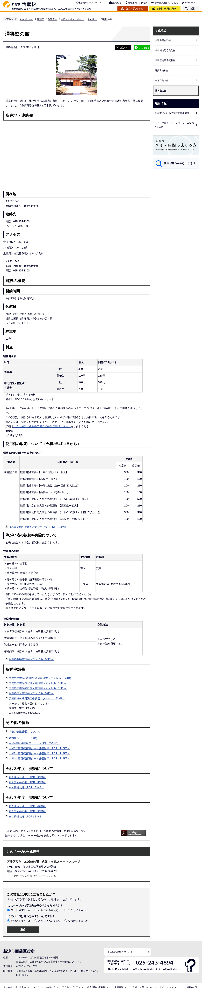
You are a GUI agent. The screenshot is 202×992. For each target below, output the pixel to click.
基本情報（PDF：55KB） (24, 738)
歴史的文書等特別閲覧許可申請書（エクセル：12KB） (40, 678)
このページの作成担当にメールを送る (34, 875)
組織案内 (116, 2)
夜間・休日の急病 (166, 8)
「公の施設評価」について (24, 731)
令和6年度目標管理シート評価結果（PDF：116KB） (39, 748)
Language (190, 2)
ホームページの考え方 (14, 987)
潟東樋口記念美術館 (165, 50)
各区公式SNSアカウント (120, 951)
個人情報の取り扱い (97, 987)
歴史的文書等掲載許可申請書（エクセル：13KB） (38, 688)
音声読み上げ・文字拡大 (166, 2)
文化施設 (92, 19)
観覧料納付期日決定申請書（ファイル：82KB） (37, 698)
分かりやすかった (21, 910)
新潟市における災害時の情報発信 (172, 113)
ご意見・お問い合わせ (141, 987)
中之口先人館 (162, 80)
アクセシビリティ (71, 987)
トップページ (26, 19)
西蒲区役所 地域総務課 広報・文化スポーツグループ (43, 862)
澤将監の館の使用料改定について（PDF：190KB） (39, 527)
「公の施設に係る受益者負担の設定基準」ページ (42, 426)
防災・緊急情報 (134, 8)
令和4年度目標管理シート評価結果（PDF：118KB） (39, 758)
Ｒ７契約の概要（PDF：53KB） (27, 811)
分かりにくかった (78, 910)
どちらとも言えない (49, 910)
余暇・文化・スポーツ (72, 19)
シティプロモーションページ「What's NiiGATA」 (174, 125)
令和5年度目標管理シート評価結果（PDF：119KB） (39, 753)
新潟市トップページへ (91, 2)
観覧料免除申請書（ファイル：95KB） (31, 659)
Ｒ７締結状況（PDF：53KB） (26, 816)
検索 (192, 8)
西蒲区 (40, 19)
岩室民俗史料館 (163, 40)
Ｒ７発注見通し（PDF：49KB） (27, 806)
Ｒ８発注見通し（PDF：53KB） (27, 777)
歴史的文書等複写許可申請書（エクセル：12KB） (38, 683)
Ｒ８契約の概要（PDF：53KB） (27, 782)
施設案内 (52, 19)
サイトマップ (166, 987)
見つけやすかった (21, 920)
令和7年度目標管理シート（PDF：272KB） (34, 743)
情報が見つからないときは (179, 163)
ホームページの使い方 (44, 987)
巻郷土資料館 (162, 70)
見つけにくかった (78, 920)
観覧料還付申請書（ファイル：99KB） (31, 693)
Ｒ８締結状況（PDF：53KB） (26, 787)
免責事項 (118, 987)
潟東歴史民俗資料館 (165, 60)
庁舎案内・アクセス (137, 2)
